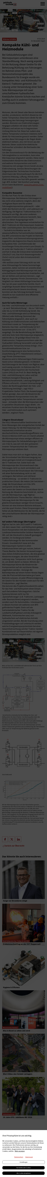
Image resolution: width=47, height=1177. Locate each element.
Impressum (29, 1157)
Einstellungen (24, 1162)
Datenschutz (18, 1157)
